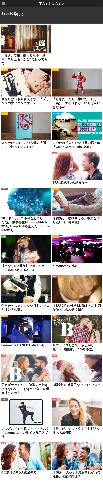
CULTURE (4, 189)
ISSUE (3, 236)
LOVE (54, 153)
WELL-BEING (56, 113)
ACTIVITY (4, 26)
